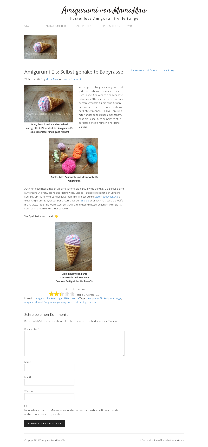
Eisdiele (84, 200)
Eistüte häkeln (74, 302)
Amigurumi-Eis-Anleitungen (49, 298)
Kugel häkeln (89, 302)
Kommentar (31, 329)
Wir (129, 26)
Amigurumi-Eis (95, 298)
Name (27, 362)
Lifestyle (144, 440)
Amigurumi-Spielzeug (55, 302)
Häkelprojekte (84, 26)
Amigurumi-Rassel (33, 302)
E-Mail (27, 376)
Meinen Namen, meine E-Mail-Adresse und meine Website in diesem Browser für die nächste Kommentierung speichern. (71, 412)
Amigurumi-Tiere (56, 26)
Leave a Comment (71, 79)
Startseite (31, 26)
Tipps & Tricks (110, 26)
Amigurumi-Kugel (112, 298)
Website (28, 391)
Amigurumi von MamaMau (104, 10)
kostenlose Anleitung (106, 196)
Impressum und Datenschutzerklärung (152, 70)
